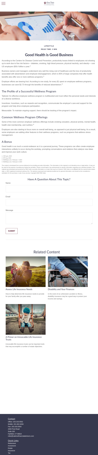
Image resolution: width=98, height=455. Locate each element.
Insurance (11, 451)
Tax (9, 453)
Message (9, 210)
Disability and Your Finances (61, 289)
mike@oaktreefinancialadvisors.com (21, 436)
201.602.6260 (19, 424)
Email (8, 197)
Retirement (12, 443)
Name (8, 183)
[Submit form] (12, 231)
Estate (10, 448)
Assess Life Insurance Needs (19, 289)
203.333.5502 (18, 422)
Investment (12, 446)
